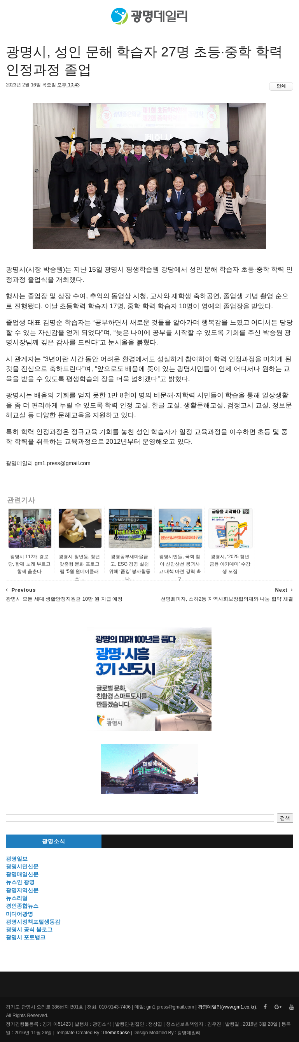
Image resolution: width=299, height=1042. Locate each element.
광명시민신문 (22, 866)
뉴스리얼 (17, 898)
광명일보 (17, 859)
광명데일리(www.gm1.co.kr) (227, 1007)
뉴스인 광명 (20, 882)
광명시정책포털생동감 (33, 922)
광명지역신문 (22, 890)
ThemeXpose (115, 1032)
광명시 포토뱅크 (25, 937)
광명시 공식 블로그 (29, 929)
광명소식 (53, 841)
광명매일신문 (22, 874)
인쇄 (281, 86)
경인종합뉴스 (22, 906)
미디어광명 (19, 914)
